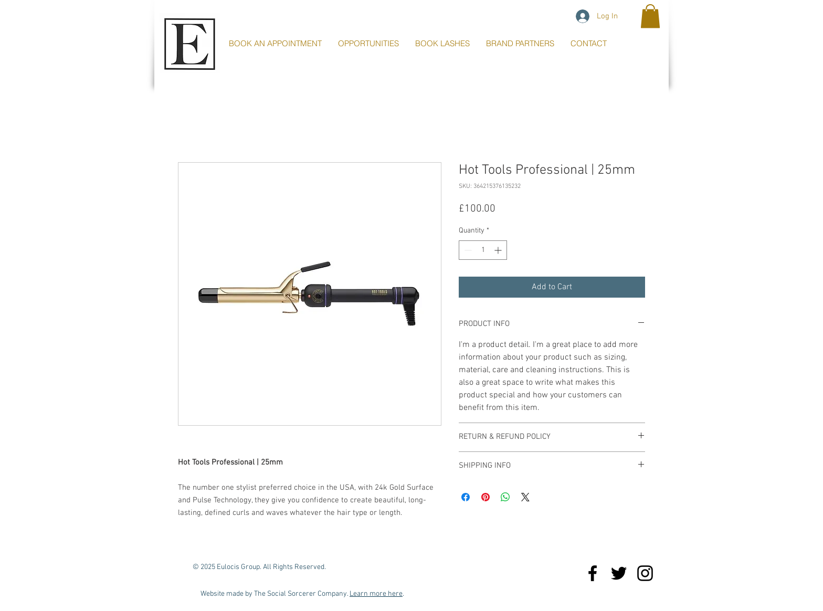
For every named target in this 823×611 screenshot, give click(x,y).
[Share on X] (525, 497)
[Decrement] (466, 250)
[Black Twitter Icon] (618, 573)
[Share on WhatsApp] (505, 497)
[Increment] (498, 250)
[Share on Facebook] (465, 497)
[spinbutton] (482, 250)
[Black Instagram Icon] (645, 573)
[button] (650, 16)
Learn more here (376, 593)
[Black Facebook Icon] (592, 573)
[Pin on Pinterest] (485, 497)
